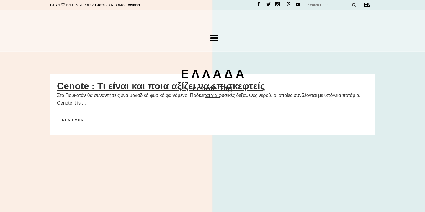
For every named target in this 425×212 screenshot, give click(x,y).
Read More (74, 120)
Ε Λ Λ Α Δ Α (212, 73)
